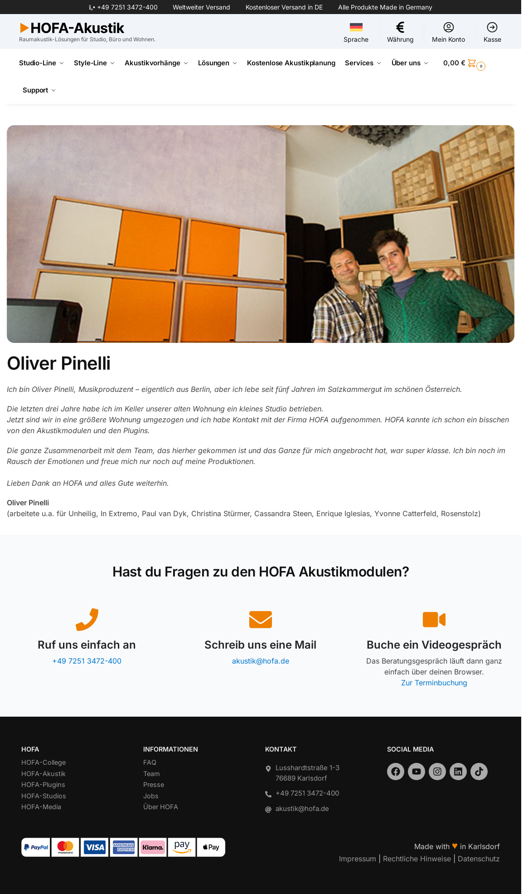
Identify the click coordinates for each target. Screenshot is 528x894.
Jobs (151, 795)
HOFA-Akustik (43, 773)
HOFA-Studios (43, 795)
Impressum (357, 858)
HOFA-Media (41, 807)
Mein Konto (448, 32)
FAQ (149, 762)
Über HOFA (160, 807)
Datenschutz (479, 858)
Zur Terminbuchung (434, 682)
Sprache (356, 32)
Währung (400, 32)
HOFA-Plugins (43, 784)
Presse (153, 784)
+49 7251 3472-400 (127, 7)
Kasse (492, 32)
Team (151, 773)
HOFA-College (43, 762)
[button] (472, 63)
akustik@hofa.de (260, 660)
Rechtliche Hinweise (417, 858)
